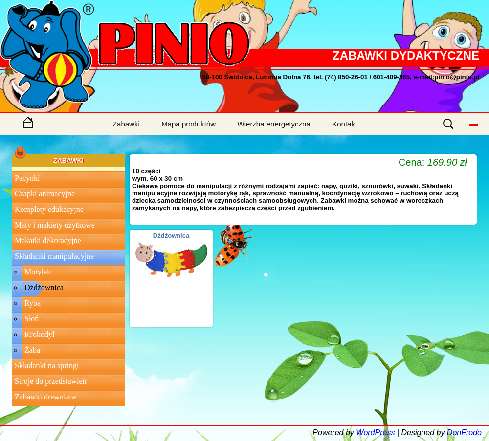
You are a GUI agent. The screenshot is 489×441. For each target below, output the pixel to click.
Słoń (31, 319)
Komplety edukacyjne (49, 209)
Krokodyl (39, 334)
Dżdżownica (44, 287)
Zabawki (126, 124)
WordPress (375, 432)
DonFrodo (464, 432)
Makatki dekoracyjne (48, 240)
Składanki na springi (47, 365)
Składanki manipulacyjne (54, 256)
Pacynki (27, 178)
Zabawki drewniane (46, 397)
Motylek (37, 272)
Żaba (32, 350)
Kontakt (344, 124)
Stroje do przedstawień (51, 381)
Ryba (32, 303)
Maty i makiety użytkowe (55, 225)
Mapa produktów (188, 124)
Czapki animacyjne (45, 193)
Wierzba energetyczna (274, 124)
